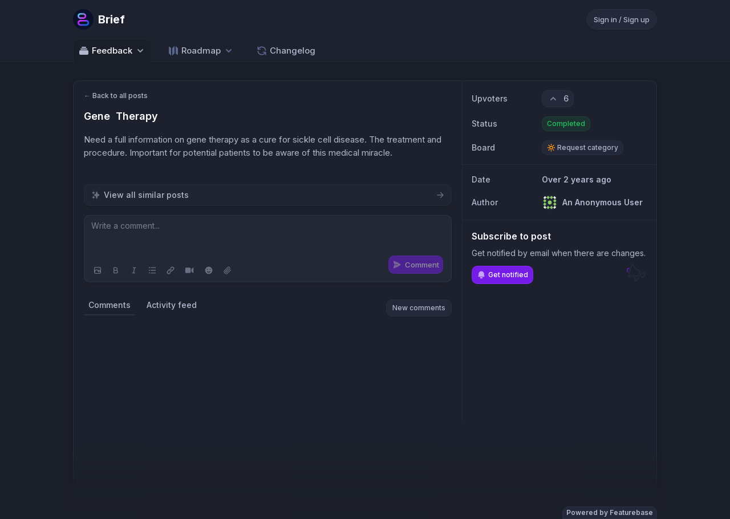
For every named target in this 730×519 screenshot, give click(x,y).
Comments (109, 305)
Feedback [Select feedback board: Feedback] (112, 50)
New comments (418, 307)
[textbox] (267, 237)
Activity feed (172, 305)
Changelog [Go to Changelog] (285, 50)
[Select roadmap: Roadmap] (201, 50)
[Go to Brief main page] (99, 19)
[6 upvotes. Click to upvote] (558, 98)
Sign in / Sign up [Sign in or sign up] (622, 19)
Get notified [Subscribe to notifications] (502, 274)
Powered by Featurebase (609, 512)
